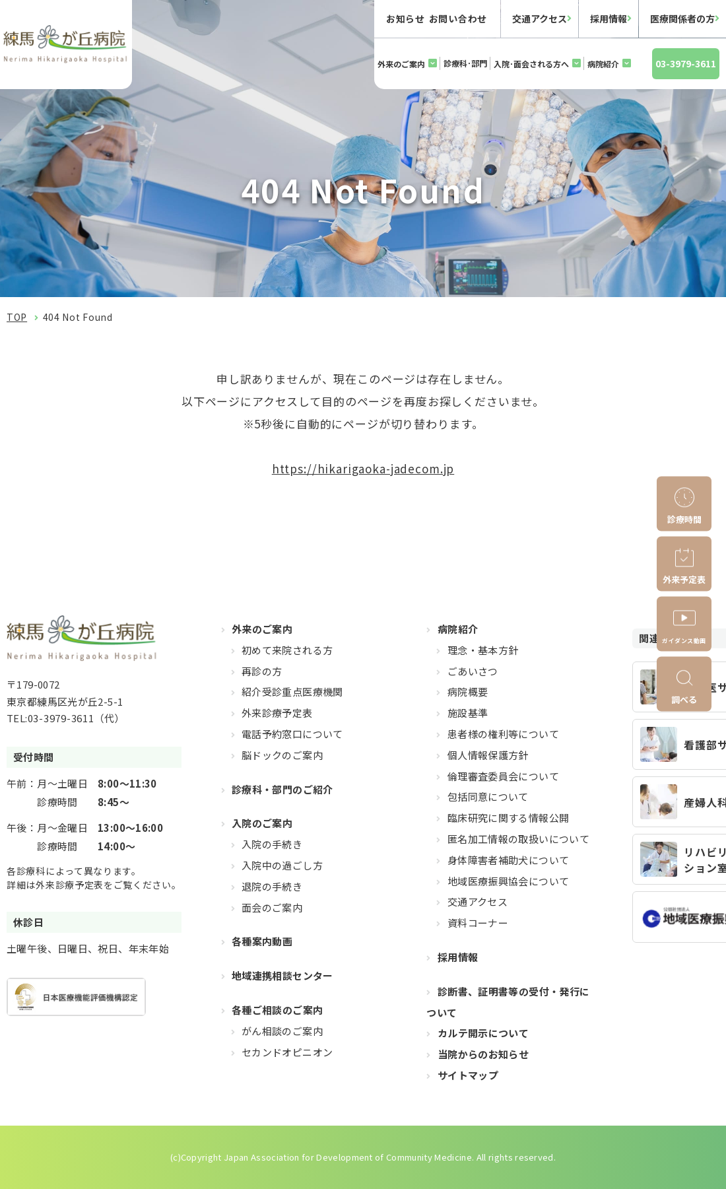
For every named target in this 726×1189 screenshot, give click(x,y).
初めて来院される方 (287, 650)
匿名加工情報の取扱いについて (518, 839)
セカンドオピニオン (287, 1052)
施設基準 (467, 713)
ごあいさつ (472, 671)
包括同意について (488, 796)
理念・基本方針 (483, 650)
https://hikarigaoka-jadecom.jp (363, 468)
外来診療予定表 (277, 713)
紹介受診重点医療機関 (292, 691)
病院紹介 (603, 63)
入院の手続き (272, 844)
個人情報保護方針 (488, 755)
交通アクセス (539, 18)
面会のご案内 (272, 907)
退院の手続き (272, 886)
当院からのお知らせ (483, 1054)
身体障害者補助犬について (508, 860)
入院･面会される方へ (531, 63)
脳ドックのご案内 (282, 755)
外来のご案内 (401, 63)
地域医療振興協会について (508, 881)
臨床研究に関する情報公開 (508, 818)
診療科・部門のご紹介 (282, 789)
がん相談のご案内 (282, 1031)
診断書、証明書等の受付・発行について (507, 1001)
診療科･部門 (465, 63)
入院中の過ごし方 (282, 865)
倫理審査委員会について (503, 776)
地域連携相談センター (282, 975)
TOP (17, 316)
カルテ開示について (483, 1033)
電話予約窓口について (292, 734)
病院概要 (467, 691)
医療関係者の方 (682, 18)
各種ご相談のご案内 (277, 1010)
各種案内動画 (262, 941)
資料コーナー (477, 923)
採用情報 (608, 18)
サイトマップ (468, 1075)
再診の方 (262, 671)
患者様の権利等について (503, 734)
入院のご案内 (262, 823)
